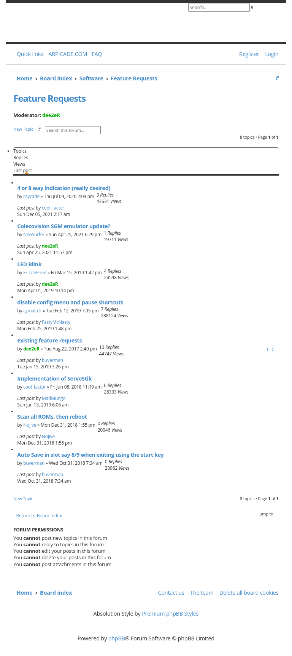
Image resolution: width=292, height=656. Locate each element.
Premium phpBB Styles (170, 613)
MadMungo (53, 398)
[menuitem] (95, 54)
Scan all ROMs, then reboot (52, 416)
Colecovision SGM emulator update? (63, 226)
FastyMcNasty (56, 322)
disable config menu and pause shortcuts (70, 302)
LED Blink (29, 264)
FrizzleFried (34, 272)
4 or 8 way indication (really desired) (63, 188)
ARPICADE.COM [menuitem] (67, 54)
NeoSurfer (33, 234)
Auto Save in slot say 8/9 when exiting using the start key (90, 454)
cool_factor (53, 208)
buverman (52, 360)
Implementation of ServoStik (54, 378)
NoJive (29, 425)
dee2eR (51, 115)
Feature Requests (49, 98)
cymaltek (32, 310)
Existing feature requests (49, 340)
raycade (31, 196)
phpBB (116, 638)
